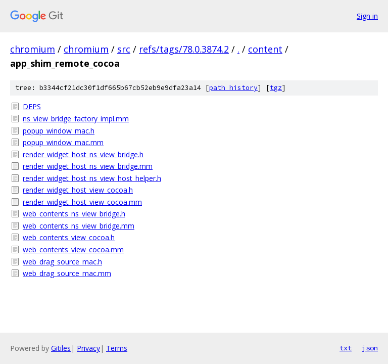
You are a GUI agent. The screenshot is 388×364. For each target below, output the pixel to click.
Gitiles (61, 348)
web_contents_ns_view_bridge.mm (78, 226)
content (265, 49)
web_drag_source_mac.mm (67, 273)
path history (233, 87)
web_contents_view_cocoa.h (69, 237)
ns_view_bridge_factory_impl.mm (76, 118)
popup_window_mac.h (58, 130)
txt (346, 347)
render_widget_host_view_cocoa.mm (82, 202)
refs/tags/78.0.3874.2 (184, 49)
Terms (116, 348)
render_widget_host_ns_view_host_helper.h (92, 178)
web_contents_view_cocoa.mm (73, 249)
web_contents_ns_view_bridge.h (74, 213)
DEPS (32, 106)
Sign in (367, 16)
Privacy (88, 348)
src (123, 49)
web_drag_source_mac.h (62, 261)
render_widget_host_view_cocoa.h (78, 190)
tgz (276, 87)
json (370, 347)
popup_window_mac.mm (63, 142)
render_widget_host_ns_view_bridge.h (83, 154)
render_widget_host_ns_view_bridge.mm (88, 166)
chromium (32, 49)
